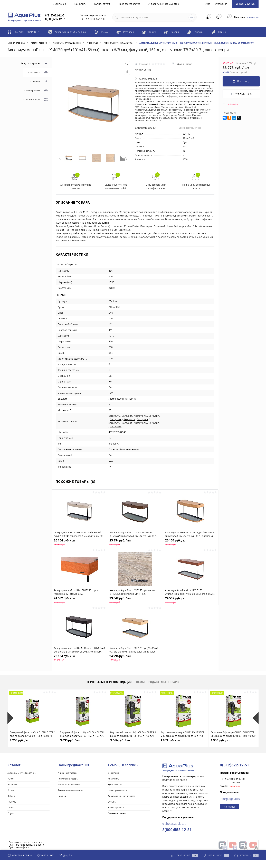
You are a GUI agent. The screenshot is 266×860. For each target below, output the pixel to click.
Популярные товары (68, 779)
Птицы (10, 808)
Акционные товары (67, 773)
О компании (59, 4)
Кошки (10, 790)
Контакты (229, 807)
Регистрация (220, 4)
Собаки (11, 796)
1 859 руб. (170, 741)
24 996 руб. (135, 658)
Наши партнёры (116, 808)
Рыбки (10, 779)
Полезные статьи (117, 814)
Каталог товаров (24, 32)
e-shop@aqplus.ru (174, 824)
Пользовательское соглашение (25, 842)
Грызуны (11, 802)
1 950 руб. (221, 741)
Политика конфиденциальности (26, 845)
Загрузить (114, 416)
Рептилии (12, 785)
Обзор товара (37, 72)
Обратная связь (19, 855)
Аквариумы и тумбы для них (21, 773)
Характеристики (36, 90)
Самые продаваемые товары (157, 682)
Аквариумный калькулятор (163, 4)
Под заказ (230, 104)
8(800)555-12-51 (45, 855)
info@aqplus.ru (230, 799)
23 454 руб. (134, 543)
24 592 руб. (79, 600)
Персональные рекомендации (109, 682)
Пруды (10, 814)
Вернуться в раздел (34, 63)
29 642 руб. (134, 600)
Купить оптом (102, 4)
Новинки (62, 796)
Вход (207, 4)
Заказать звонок (245, 3)
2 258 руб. (20, 741)
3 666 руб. (120, 741)
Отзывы (112, 802)
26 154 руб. (79, 543)
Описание (39, 81)
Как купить (80, 4)
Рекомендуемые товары (70, 790)
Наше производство (129, 4)
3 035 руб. (70, 741)
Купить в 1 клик (241, 94)
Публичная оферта (18, 847)
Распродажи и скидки (69, 785)
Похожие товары (35, 99)
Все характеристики (190, 127)
